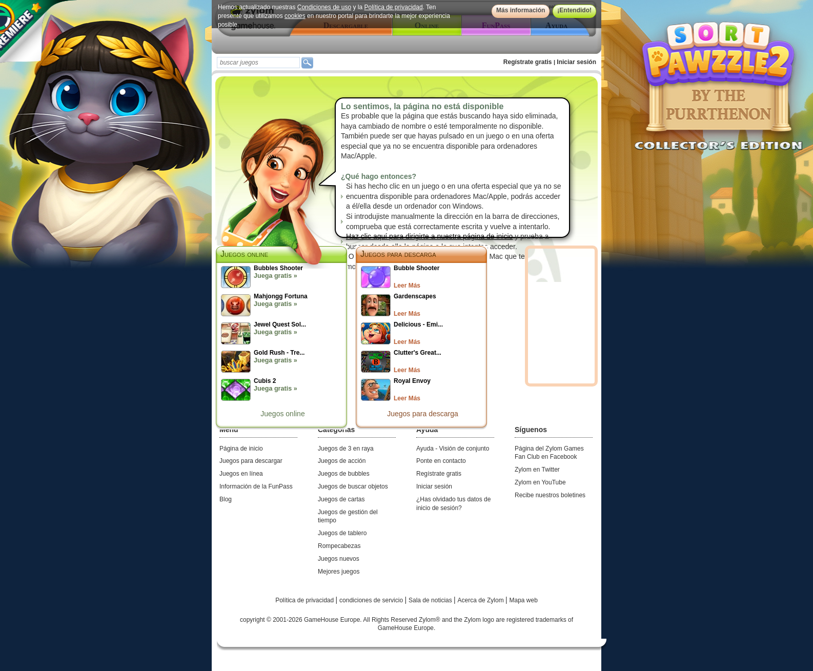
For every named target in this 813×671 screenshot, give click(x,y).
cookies (295, 15)
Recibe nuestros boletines (550, 495)
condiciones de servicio (371, 600)
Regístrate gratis (527, 62)
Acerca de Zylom (481, 600)
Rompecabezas (339, 546)
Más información (520, 10)
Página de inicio (241, 448)
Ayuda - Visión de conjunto (452, 448)
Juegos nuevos (338, 558)
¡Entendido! (574, 10)
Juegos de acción (341, 460)
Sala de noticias (431, 600)
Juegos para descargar (250, 460)
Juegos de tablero (342, 533)
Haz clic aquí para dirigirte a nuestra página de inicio (429, 236)
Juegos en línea (241, 473)
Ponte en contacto (441, 460)
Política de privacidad (393, 7)
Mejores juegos (338, 571)
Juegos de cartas (341, 499)
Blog (225, 499)
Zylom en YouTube (540, 482)
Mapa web (524, 600)
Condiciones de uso (324, 7)
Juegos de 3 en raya (346, 448)
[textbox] (258, 62)
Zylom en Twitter (537, 469)
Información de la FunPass (256, 486)
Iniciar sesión (576, 62)
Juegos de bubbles (344, 473)
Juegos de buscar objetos (353, 486)
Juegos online (282, 414)
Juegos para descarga (398, 254)
